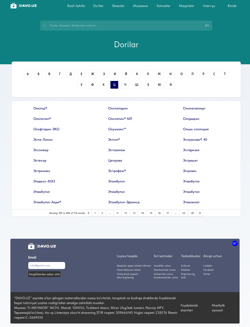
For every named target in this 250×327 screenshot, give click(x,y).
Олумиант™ (117, 129)
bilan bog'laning (125, 277)
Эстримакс (42, 171)
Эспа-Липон (43, 139)
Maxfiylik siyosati (218, 307)
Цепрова (115, 160)
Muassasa (140, 6)
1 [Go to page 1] (95, 213)
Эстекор (39, 160)
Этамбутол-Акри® (47, 202)
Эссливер (41, 150)
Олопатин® (42, 119)
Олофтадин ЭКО (46, 129)
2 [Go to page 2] (102, 213)
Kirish (232, 6)
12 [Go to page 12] (125, 213)
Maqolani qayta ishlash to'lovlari (134, 265)
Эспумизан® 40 (195, 139)
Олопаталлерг (194, 108)
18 (234, 243)
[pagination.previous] (88, 213)
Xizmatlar (163, 6)
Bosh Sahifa (76, 6)
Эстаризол (191, 150)
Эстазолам (116, 150)
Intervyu (209, 6)
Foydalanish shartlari (189, 307)
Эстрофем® (117, 171)
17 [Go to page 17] (167, 213)
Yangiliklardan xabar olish (44, 274)
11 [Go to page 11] (117, 213)
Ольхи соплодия (196, 129)
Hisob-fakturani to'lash (129, 269)
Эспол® (114, 139)
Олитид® (40, 108)
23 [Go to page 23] (183, 213)
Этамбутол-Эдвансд (124, 202)
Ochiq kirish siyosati (127, 274)
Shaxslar (118, 6)
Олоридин (191, 119)
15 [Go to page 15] (151, 213)
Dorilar (98, 6)
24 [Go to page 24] (192, 213)
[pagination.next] (200, 213)
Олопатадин (118, 108)
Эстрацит (190, 160)
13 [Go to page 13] (134, 213)
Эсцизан (189, 171)
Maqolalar (186, 6)
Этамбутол (116, 181)
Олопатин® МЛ (120, 119)
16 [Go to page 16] (159, 213)
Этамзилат (191, 202)
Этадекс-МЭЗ (44, 181)
